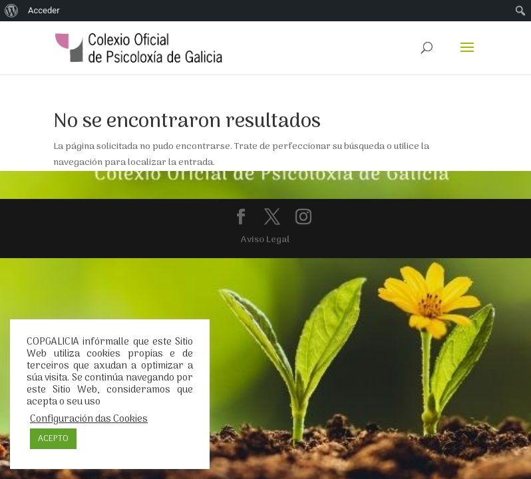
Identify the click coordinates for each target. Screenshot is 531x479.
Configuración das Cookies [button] (89, 419)
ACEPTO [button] (53, 439)
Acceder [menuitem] (44, 10)
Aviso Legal (265, 239)
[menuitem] (11, 10)
